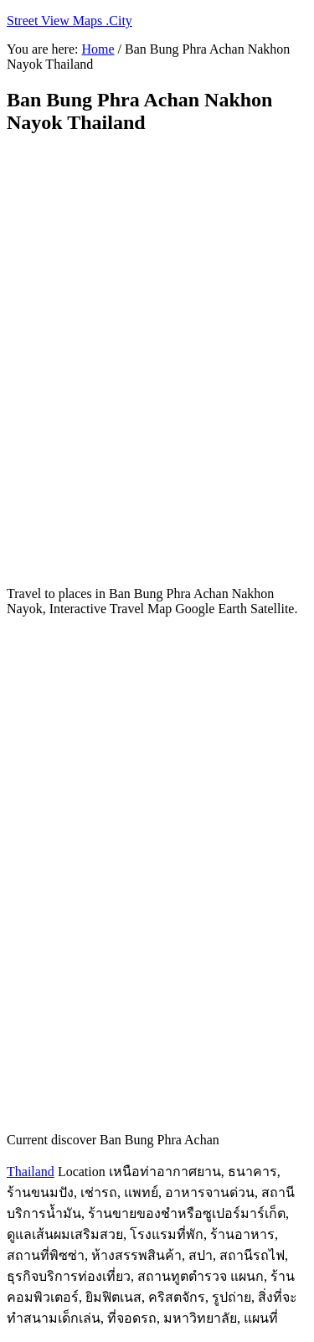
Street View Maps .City (69, 20)
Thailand (30, 1171)
